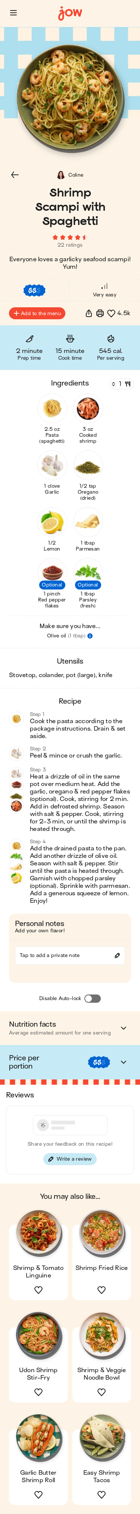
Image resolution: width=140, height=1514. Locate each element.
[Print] (100, 313)
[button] (13, 12)
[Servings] (121, 384)
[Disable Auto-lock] (92, 998)
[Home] (70, 13)
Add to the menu (37, 313)
